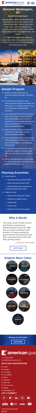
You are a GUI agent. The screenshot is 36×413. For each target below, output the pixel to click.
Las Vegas (7, 372)
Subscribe (17, 342)
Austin (5, 367)
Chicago (6, 369)
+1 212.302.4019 (7, 357)
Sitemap (4, 411)
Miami (5, 377)
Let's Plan (18, 248)
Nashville (6, 380)
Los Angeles (7, 375)
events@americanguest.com (11, 360)
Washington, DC (8, 390)
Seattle (5, 388)
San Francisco (8, 385)
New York (6, 382)
